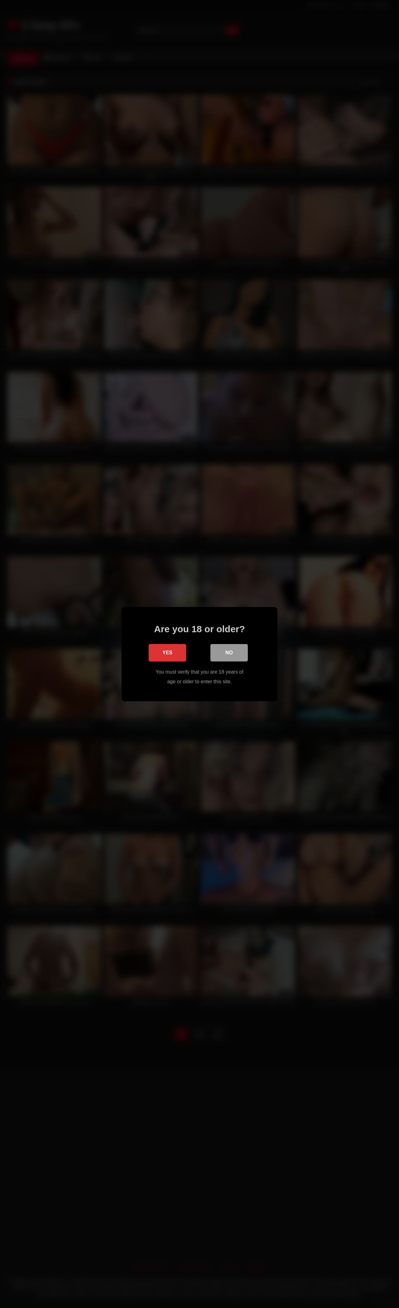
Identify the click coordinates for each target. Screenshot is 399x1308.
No (229, 652)
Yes (167, 652)
